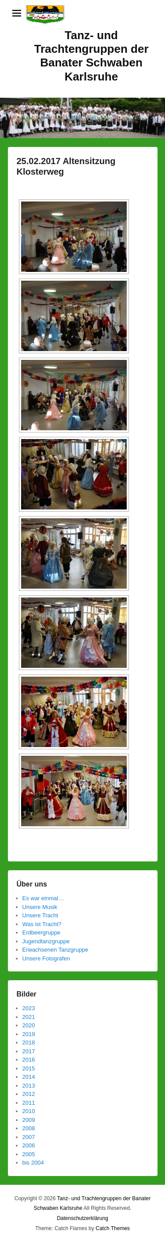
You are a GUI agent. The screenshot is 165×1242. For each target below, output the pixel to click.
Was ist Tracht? (42, 924)
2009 (28, 1120)
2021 (28, 1017)
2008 (28, 1128)
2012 (28, 1094)
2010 (28, 1111)
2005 (28, 1154)
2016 (28, 1059)
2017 (28, 1051)
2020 (28, 1025)
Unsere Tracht (40, 915)
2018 (28, 1042)
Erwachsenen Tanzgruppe (55, 949)
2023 (28, 1008)
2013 (28, 1085)
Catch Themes (112, 1228)
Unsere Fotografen (46, 958)
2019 (28, 1034)
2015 (28, 1068)
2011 (28, 1102)
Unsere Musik (39, 907)
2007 (28, 1137)
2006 (28, 1145)
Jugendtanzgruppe (46, 941)
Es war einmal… (43, 898)
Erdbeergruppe (41, 932)
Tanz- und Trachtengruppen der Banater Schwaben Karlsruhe (91, 56)
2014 (28, 1076)
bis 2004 (33, 1162)
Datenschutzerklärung (82, 1218)
